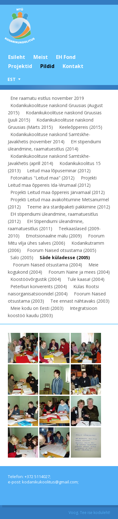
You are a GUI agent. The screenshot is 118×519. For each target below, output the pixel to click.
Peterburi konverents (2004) (38, 286)
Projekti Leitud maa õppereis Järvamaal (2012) (57, 192)
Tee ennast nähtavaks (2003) (80, 301)
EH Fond (66, 57)
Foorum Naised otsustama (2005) (61, 250)
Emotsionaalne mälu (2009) (54, 236)
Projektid (20, 66)
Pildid (47, 66)
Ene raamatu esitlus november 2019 (47, 98)
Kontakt (73, 66)
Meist (40, 57)
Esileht (16, 57)
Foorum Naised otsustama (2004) (47, 265)
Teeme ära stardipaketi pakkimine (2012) (68, 207)
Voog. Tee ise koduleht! (89, 512)
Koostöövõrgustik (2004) (35, 279)
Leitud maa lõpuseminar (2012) (59, 171)
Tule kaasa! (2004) (85, 279)
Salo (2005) (21, 257)
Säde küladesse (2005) (65, 257)
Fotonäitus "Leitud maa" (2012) (42, 178)
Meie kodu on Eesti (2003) (37, 308)
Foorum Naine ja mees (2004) (79, 272)
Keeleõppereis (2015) (80, 127)
